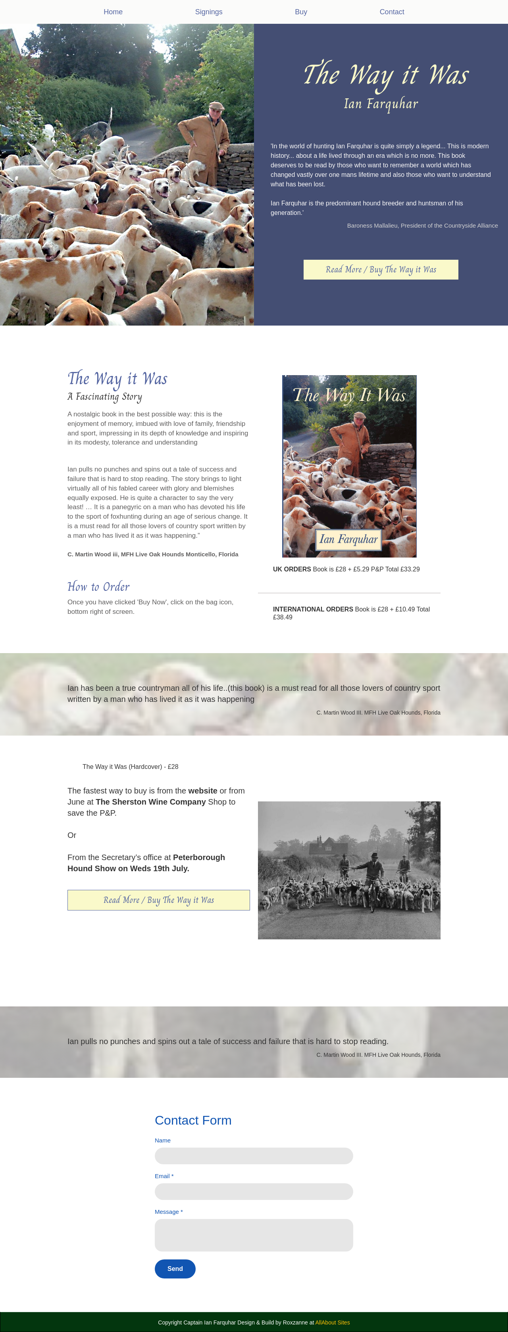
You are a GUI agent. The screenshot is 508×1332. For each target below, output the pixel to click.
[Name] (254, 1156)
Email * (164, 1176)
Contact (392, 12)
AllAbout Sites (332, 1322)
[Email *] (254, 1192)
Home (113, 12)
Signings (209, 12)
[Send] (175, 1268)
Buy (301, 12)
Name (163, 1140)
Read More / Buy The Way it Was (381, 269)
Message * (169, 1211)
